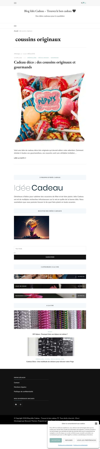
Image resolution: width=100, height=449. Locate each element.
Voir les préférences (86, 440)
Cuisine (47, 359)
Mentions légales (20, 387)
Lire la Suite (20, 158)
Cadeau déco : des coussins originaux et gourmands (44, 64)
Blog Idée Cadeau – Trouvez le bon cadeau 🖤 (50, 11)
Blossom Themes (31, 421)
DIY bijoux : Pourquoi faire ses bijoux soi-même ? (50, 334)
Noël (62, 359)
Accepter (56, 440)
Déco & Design (43, 58)
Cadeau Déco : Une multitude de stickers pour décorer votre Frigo (50, 362)
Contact (16, 383)
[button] (96, 424)
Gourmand (55, 58)
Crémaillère (31, 58)
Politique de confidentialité (65, 445)
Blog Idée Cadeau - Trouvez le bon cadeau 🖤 (43, 418)
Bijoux (50, 331)
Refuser (68, 440)
